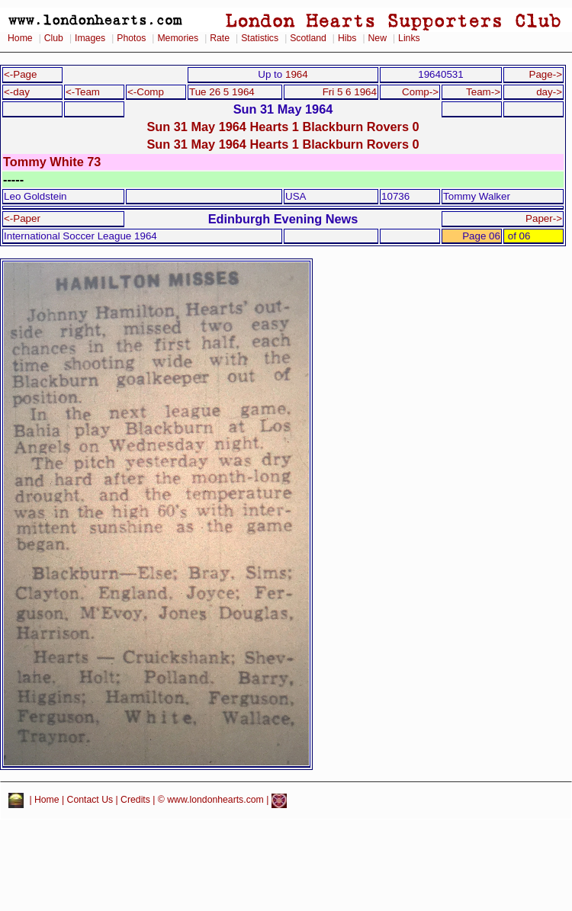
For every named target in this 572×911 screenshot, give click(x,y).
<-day (17, 92)
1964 (296, 74)
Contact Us (90, 800)
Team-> (483, 92)
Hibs (347, 38)
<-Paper (22, 218)
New (377, 38)
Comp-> (420, 92)
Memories (177, 38)
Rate (220, 38)
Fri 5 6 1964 (350, 92)
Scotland (308, 38)
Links (409, 38)
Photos (131, 38)
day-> (549, 92)
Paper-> (543, 218)
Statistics (259, 38)
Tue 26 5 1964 (222, 92)
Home (20, 38)
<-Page (20, 74)
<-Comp (145, 92)
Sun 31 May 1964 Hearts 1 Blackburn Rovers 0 (282, 126)
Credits (135, 800)
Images (90, 38)
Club (53, 38)
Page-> (545, 74)
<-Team (83, 92)
